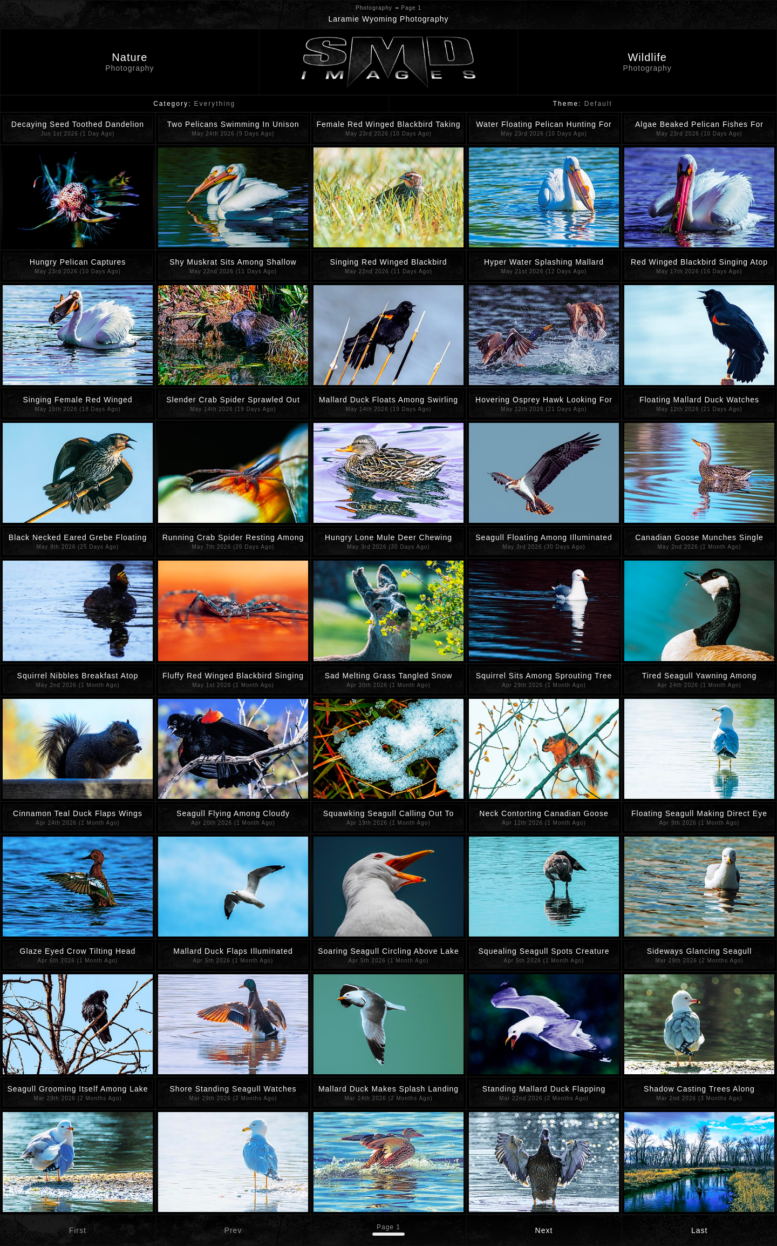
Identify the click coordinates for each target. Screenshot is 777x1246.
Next (544, 1230)
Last (699, 1230)
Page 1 (388, 1227)
